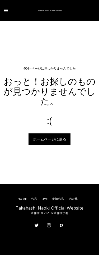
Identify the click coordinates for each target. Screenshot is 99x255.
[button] (5, 10)
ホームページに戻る (49, 139)
